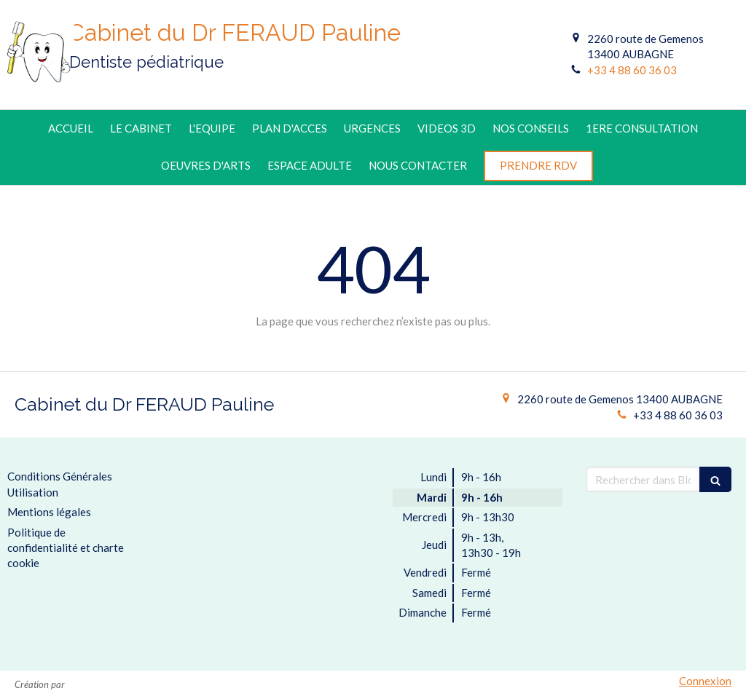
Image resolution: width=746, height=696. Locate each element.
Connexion (705, 680)
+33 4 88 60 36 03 (632, 69)
